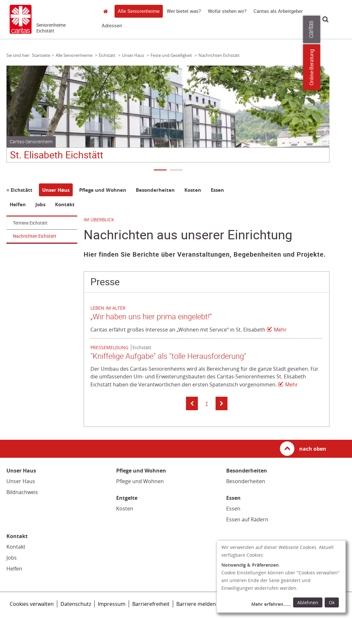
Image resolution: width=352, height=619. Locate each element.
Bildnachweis (22, 492)
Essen (233, 508)
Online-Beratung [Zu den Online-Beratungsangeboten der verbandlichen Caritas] (343, 67)
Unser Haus (20, 481)
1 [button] (206, 403)
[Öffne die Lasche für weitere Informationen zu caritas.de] (343, 29)
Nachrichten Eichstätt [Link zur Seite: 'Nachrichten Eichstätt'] (219, 55)
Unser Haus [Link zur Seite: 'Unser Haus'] (133, 55)
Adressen (112, 26)
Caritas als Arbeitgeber (278, 11)
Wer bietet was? (184, 11)
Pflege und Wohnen (140, 481)
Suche (325, 19)
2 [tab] (176, 170)
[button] (192, 403)
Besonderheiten (245, 481)
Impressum (111, 603)
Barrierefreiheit (151, 603)
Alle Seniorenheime (139, 11)
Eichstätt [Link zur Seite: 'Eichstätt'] (107, 55)
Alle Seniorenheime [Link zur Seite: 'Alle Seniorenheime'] (74, 55)
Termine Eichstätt (30, 222)
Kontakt (15, 546)
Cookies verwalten (32, 603)
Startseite (107, 11)
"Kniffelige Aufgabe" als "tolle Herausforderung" (168, 356)
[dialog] (281, 577)
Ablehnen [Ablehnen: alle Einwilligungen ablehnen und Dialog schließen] (307, 602)
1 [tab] (159, 170)
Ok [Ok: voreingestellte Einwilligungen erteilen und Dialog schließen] (332, 602)
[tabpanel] (167, 116)
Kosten (124, 508)
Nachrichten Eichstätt (34, 236)
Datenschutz (75, 603)
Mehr (280, 329)
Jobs (11, 557)
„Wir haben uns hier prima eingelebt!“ (151, 316)
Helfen (14, 568)
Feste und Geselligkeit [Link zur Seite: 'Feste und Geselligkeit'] (172, 55)
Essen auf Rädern (247, 519)
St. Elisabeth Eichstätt (56, 155)
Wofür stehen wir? (227, 11)
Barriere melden (196, 603)
